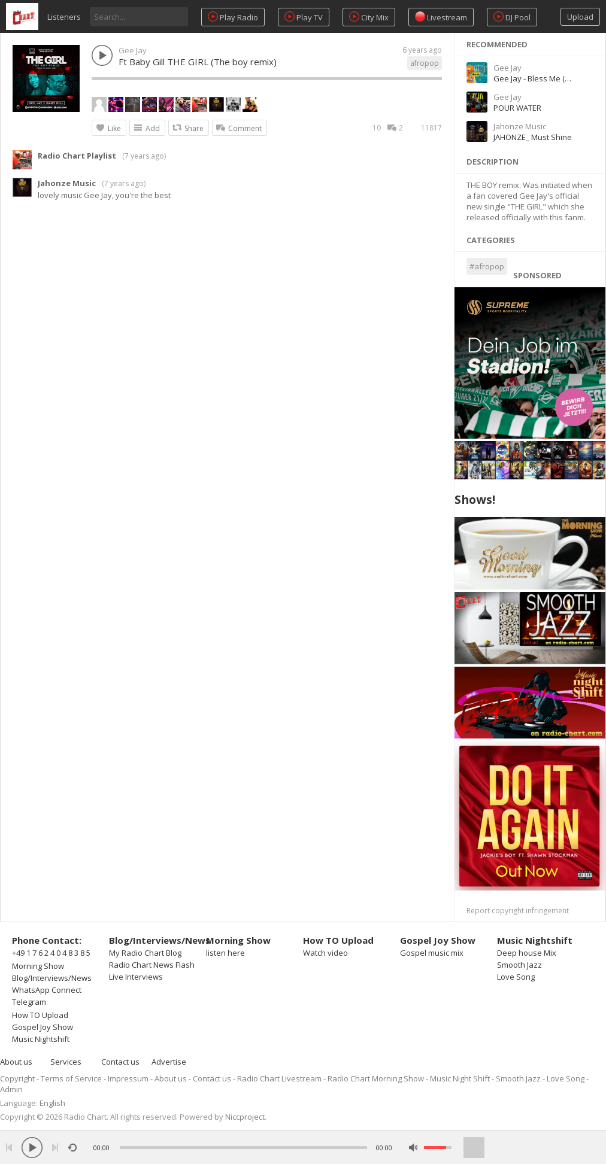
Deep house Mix (526, 952)
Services (65, 1061)
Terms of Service (71, 1078)
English (52, 1103)
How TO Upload (40, 1015)
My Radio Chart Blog (145, 952)
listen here (225, 952)
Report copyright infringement (517, 910)
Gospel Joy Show (42, 1027)
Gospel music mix (431, 952)
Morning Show (38, 966)
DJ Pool (512, 17)
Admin (11, 1089)
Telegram (29, 1001)
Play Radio (233, 17)
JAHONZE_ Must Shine (532, 137)
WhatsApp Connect (46, 989)
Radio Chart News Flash (152, 964)
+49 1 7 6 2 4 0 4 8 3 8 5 (51, 952)
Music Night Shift (460, 1078)
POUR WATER (517, 107)
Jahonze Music (67, 183)
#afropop (486, 266)
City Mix (369, 17)
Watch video (325, 952)
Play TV (303, 17)
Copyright (17, 1078)
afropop (424, 63)
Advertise (169, 1061)
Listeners (64, 16)
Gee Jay (133, 50)
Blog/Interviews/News (52, 977)
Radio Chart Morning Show (376, 1078)
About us (16, 1061)
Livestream (441, 17)
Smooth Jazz (519, 964)
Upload (580, 16)
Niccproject (245, 1116)
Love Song (516, 976)
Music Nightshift (40, 1039)
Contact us (120, 1061)
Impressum (128, 1078)
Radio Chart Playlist (77, 155)
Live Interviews (136, 976)
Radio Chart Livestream (279, 1078)
